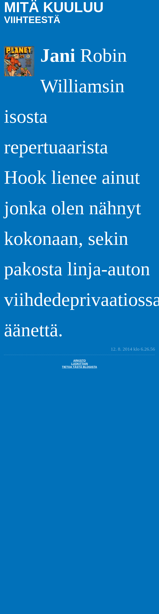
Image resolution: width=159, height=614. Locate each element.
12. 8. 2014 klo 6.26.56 (133, 349)
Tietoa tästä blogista (79, 366)
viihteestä (32, 20)
